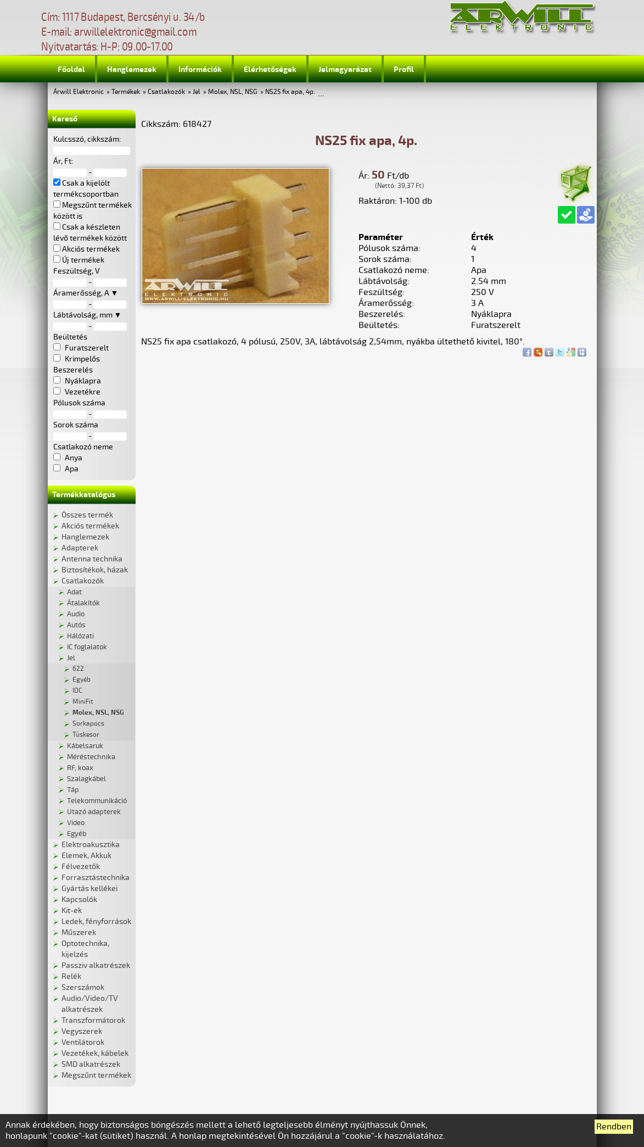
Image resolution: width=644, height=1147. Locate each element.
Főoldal (71, 69)
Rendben (613, 1126)
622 (78, 669)
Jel (196, 92)
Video (76, 823)
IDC (77, 691)
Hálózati (80, 636)
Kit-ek (71, 910)
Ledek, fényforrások (96, 921)
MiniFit (82, 702)
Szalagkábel (86, 779)
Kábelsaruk (85, 746)
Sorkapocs (88, 724)
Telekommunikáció (97, 801)
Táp (73, 790)
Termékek (125, 92)
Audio (76, 614)
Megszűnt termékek (96, 1075)
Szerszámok (82, 987)
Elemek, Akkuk (86, 855)
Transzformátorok (93, 1020)
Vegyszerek (81, 1031)
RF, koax (80, 768)
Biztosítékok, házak (94, 570)
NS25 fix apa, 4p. (290, 92)
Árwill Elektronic (78, 92)
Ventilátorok (82, 1042)
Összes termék (87, 515)
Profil (404, 69)
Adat (74, 592)
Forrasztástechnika (95, 877)
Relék (71, 976)
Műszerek (78, 932)
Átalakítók (83, 603)
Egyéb (81, 680)
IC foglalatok (87, 647)
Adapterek (79, 548)
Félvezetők (80, 866)
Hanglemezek (131, 69)
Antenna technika (91, 559)
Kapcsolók (79, 899)
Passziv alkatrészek (95, 965)
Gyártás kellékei (89, 888)
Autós (76, 625)
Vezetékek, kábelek (94, 1053)
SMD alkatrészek (90, 1064)
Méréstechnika (91, 757)
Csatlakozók (166, 92)
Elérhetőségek (270, 69)
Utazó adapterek (94, 812)
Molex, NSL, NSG (232, 92)
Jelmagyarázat (345, 69)
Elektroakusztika (90, 844)
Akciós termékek (90, 526)
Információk (200, 69)
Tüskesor (85, 735)
